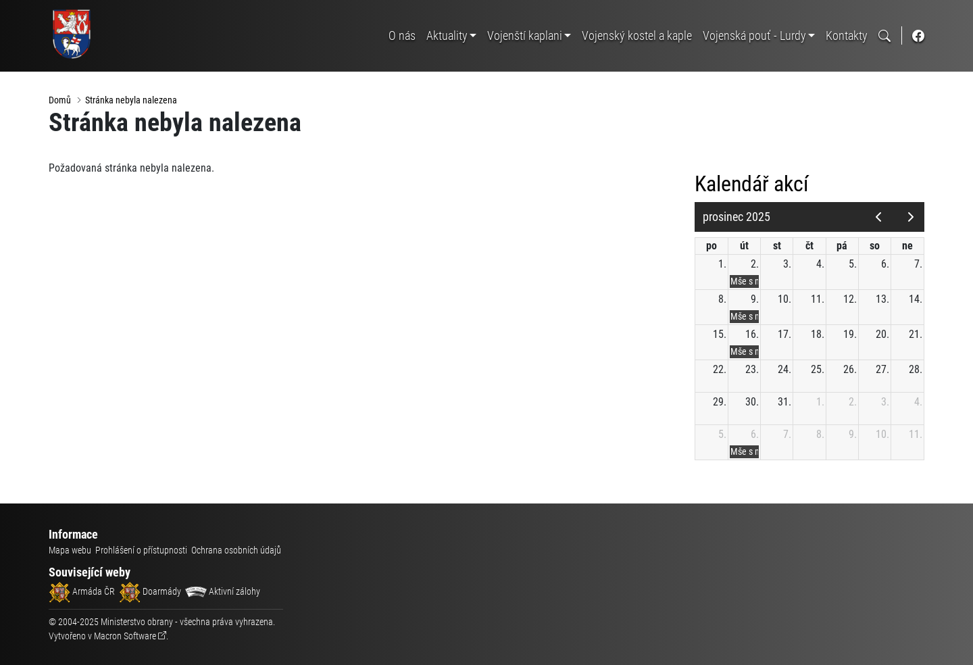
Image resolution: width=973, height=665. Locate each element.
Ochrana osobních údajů (236, 550)
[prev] (878, 217)
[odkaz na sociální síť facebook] (918, 35)
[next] (910, 217)
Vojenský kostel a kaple (637, 35)
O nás (402, 35)
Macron (125, 636)
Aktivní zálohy (222, 591)
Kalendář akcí (752, 184)
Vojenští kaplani (524, 35)
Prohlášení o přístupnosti (141, 550)
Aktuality (447, 35)
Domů (60, 100)
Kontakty (847, 35)
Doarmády (150, 591)
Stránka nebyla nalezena (131, 100)
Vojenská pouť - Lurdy (754, 35)
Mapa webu (70, 550)
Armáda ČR (82, 591)
